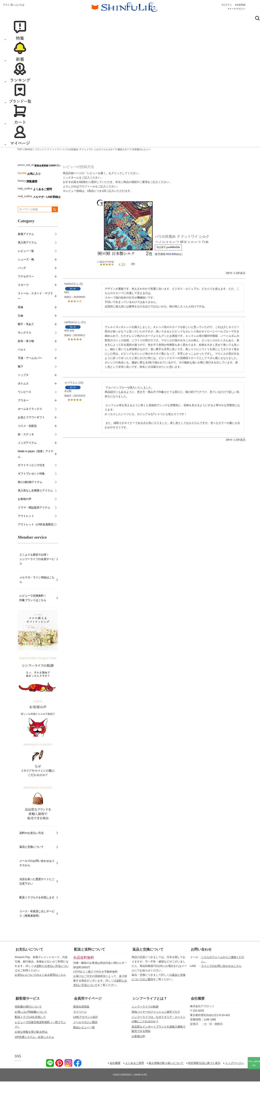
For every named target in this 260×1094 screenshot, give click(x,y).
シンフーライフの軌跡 (145, 1019)
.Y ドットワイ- (54, 162)
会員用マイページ (88, 1011)
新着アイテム (26, 246)
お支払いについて (29, 962)
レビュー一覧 (26, 263)
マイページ (80, 1024)
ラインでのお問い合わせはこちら (221, 978)
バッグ (22, 280)
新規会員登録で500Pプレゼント (50, 178)
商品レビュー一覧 (84, 1039)
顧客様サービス (28, 1011)
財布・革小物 (26, 353)
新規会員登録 (81, 1019)
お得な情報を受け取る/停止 (31, 1044)
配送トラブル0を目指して (30, 1029)
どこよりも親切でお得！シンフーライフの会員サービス (36, 572)
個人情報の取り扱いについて (166, 1075)
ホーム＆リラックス (30, 421)
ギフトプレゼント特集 (31, 486)
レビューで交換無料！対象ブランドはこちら (32, 610)
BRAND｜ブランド (34, 162)
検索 (257, 30)
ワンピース (24, 404)
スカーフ (23, 297)
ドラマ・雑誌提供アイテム (34, 520)
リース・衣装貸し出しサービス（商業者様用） (36, 926)
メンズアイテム (27, 455)
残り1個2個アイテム (30, 494)
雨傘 (20, 319)
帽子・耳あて (26, 336)
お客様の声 (24, 511)
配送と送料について (89, 962)
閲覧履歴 (32, 193)
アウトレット (26, 528)
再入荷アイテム (27, 255)
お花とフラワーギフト (31, 430)
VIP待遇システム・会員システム (34, 1049)
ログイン (227, 4)
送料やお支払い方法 (31, 845)
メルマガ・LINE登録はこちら (51, 209)
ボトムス (23, 396)
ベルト (22, 362)
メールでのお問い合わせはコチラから (36, 875)
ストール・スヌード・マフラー (35, 308)
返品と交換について (31, 859)
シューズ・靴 (26, 272)
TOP (19, 162)
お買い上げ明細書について (31, 1024)
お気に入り (34, 186)
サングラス (24, 345)
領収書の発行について (28, 1019)
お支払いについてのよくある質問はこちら (40, 987)
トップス (23, 387)
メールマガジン (237, 8)
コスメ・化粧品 (27, 438)
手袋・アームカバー (30, 370)
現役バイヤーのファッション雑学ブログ (156, 1024)
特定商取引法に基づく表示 (204, 1075)
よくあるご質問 (42, 201)
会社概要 (198, 1011)
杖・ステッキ (26, 446)
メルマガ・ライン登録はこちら (36, 592)
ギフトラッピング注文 (31, 477)
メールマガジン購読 (85, 1034)
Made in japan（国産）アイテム (36, 466)
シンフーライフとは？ (149, 1011)
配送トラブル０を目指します (36, 909)
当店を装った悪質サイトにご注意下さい (36, 894)
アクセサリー (26, 289)
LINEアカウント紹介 (85, 1029)
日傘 (20, 328)
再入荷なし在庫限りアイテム (35, 503)
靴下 (20, 379)
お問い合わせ (201, 962)
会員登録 (240, 4)
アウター (23, 413)
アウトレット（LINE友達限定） (37, 537)
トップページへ (234, 1075)
